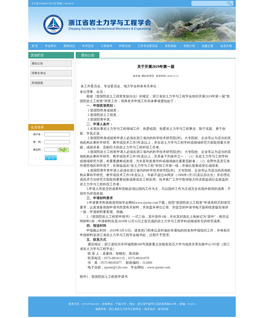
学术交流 (88, 45)
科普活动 (125, 45)
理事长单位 (39, 73)
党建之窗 (207, 45)
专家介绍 (189, 45)
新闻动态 (69, 45)
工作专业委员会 (148, 45)
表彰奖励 (170, 45)
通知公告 (37, 63)
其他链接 (37, 82)
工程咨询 (106, 45)
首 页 (35, 45)
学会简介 (51, 45)
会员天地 (226, 45)
